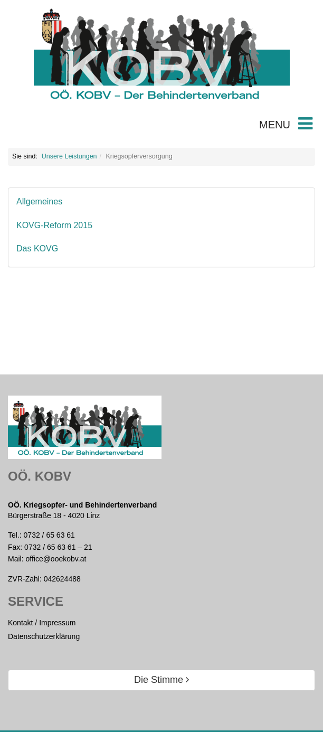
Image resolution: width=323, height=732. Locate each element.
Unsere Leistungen (69, 156)
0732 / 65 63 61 (49, 535)
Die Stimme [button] (161, 679)
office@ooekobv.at (55, 559)
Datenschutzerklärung (44, 636)
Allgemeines (39, 201)
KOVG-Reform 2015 (54, 225)
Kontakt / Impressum (41, 622)
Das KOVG (37, 248)
